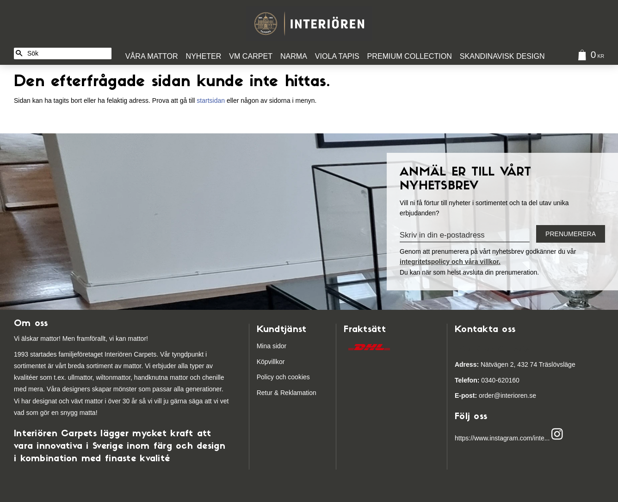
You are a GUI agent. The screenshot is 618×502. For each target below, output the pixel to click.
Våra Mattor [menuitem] (151, 56)
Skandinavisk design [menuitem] (502, 56)
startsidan (211, 100)
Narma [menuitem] (293, 56)
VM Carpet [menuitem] (250, 56)
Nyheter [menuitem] (204, 56)
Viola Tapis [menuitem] (337, 56)
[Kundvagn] (589, 56)
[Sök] (19, 53)
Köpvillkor (271, 361)
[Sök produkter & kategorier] (67, 53)
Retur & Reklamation (286, 392)
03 (471, 380)
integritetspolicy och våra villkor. (450, 261)
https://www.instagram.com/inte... (502, 438)
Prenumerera (570, 234)
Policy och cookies (283, 377)
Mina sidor (272, 346)
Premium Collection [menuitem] (409, 56)
